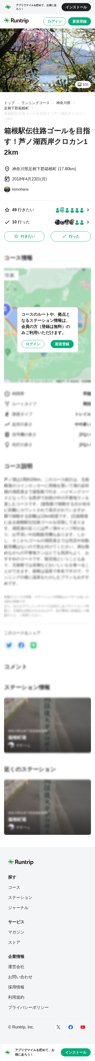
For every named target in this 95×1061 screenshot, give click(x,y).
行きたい (24, 236)
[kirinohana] (16, 189)
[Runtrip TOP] (16, 21)
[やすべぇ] (19, 745)
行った (71, 236)
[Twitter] (58, 1027)
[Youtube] (83, 1027)
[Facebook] (71, 1027)
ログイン (55, 21)
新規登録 (79, 21)
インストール (76, 7)
